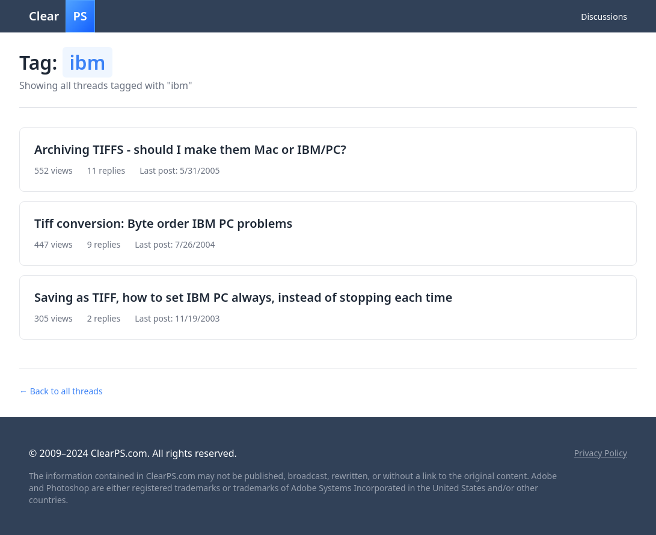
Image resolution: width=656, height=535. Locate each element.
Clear (62, 16)
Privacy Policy (600, 453)
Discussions (604, 16)
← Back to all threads (61, 391)
